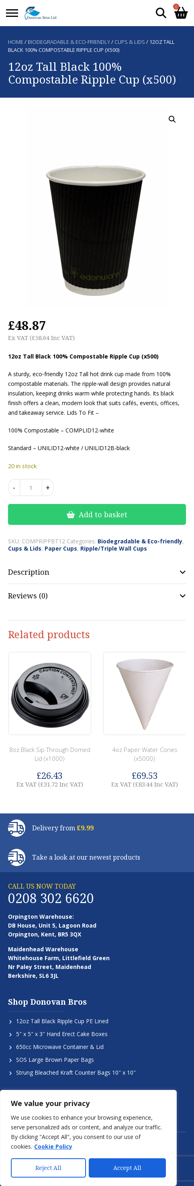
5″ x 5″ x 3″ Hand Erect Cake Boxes (62, 1034)
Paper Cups (61, 548)
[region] (88, 1138)
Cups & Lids (129, 41)
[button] (172, 119)
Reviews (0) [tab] (28, 595)
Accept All (127, 1168)
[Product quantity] (31, 487)
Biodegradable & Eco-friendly (69, 41)
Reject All (48, 1168)
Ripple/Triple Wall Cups (113, 548)
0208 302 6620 (51, 898)
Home (15, 41)
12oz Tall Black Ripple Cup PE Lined (62, 1021)
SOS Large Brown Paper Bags (55, 1059)
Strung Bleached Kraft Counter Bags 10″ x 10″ (76, 1072)
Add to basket (103, 514)
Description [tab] (28, 572)
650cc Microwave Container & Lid (60, 1047)
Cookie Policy (53, 1147)
